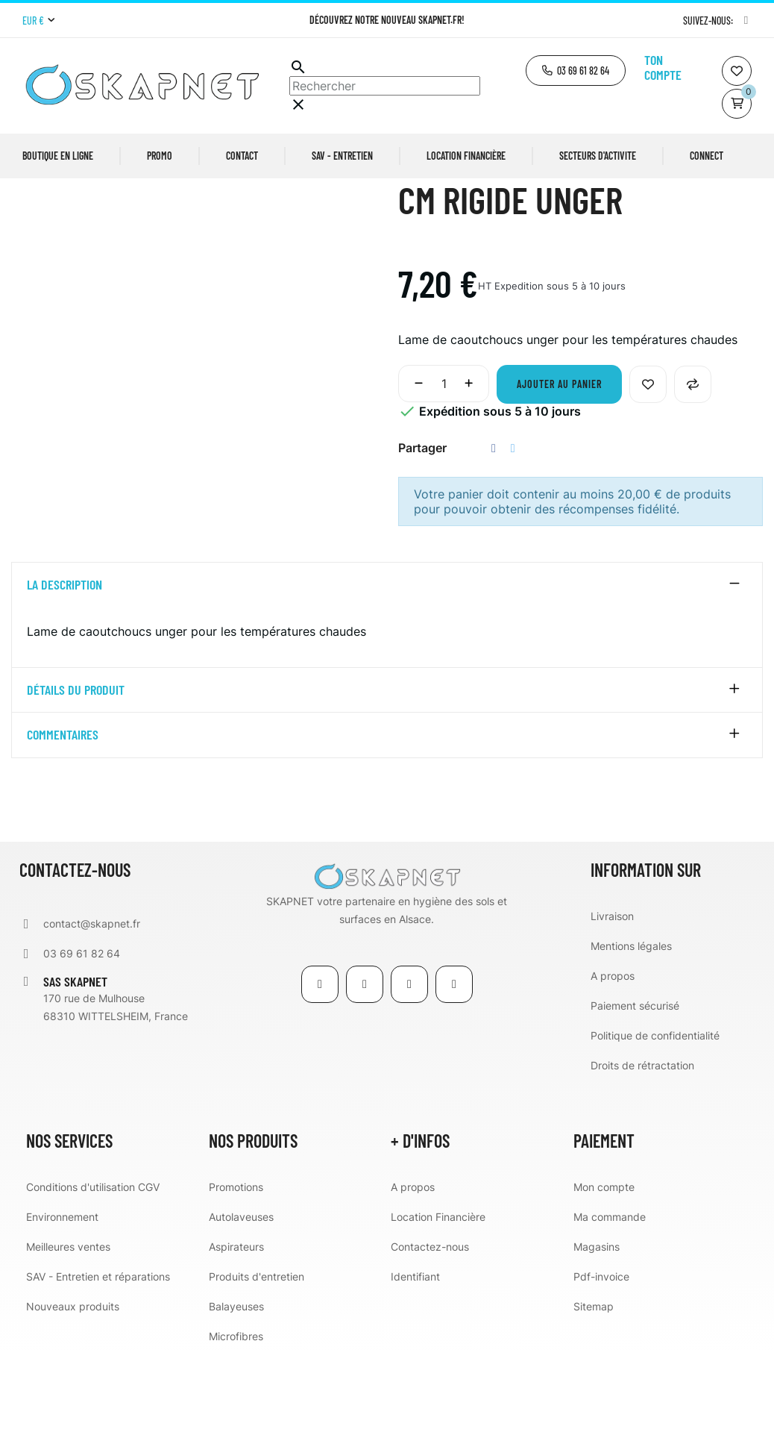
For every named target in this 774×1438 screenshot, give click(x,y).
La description (64, 667)
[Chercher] (384, 86)
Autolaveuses (241, 1299)
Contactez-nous (430, 1329)
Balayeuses (236, 1389)
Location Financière (438, 1299)
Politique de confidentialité (655, 1118)
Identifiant (415, 1359)
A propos (613, 1058)
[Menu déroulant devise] (38, 21)
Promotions (236, 1269)
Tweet (513, 531)
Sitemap (593, 1389)
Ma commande (609, 1299)
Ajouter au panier (559, 466)
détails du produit (76, 772)
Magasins (596, 1329)
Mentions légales (631, 1028)
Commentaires (62, 817)
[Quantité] (443, 466)
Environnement (62, 1299)
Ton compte (663, 67)
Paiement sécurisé (635, 1088)
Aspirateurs (236, 1329)
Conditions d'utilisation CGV (93, 1269)
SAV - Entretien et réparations (98, 1359)
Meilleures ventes (68, 1329)
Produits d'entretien (256, 1359)
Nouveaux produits (72, 1389)
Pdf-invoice (601, 1359)
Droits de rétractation (642, 1148)
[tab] (387, 667)
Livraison (612, 998)
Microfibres (236, 1419)
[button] (576, 70)
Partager (493, 531)
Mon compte (604, 1269)
